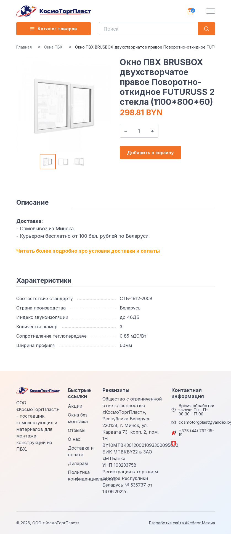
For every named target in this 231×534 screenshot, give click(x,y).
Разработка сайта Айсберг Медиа (182, 522)
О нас (74, 439)
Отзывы (76, 430)
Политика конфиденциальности (92, 475)
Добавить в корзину (150, 152)
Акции (75, 406)
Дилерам (78, 463)
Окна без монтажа (78, 418)
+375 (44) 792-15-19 (196, 433)
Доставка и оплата (81, 451)
